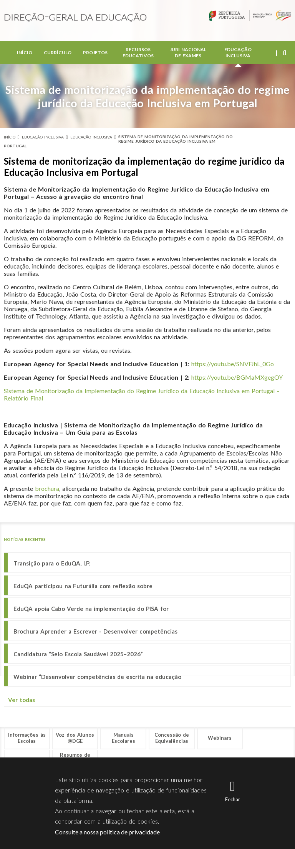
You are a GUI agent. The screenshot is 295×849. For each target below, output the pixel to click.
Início (24, 54)
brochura (47, 488)
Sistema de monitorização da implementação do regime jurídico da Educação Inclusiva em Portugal (118, 141)
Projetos (95, 54)
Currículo (57, 54)
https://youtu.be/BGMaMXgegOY (237, 377)
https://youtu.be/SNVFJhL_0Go (232, 363)
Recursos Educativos (138, 54)
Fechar (232, 799)
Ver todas (21, 699)
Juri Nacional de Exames (188, 54)
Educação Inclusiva (238, 54)
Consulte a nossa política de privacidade (107, 832)
